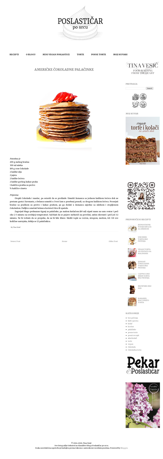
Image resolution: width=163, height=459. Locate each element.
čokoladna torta (134, 350)
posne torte (133, 332)
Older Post (113, 241)
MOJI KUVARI (120, 54)
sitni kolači (132, 338)
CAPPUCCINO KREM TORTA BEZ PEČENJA (144, 276)
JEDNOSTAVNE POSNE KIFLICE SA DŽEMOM (144, 227)
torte (130, 341)
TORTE (80, 54)
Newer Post (15, 241)
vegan (130, 344)
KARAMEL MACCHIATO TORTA (143, 300)
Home (64, 241)
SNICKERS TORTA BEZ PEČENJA (143, 239)
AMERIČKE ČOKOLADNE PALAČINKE (64, 70)
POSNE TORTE (98, 54)
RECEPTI (14, 54)
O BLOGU (30, 54)
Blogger (124, 448)
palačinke (132, 329)
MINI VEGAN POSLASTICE (56, 54)
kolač (130, 324)
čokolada (132, 347)
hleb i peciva (133, 321)
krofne (131, 327)
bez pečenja (133, 318)
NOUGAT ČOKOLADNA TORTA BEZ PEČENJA (143, 265)
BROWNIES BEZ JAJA (144, 287)
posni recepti (133, 335)
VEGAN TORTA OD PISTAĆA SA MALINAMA (144, 251)
